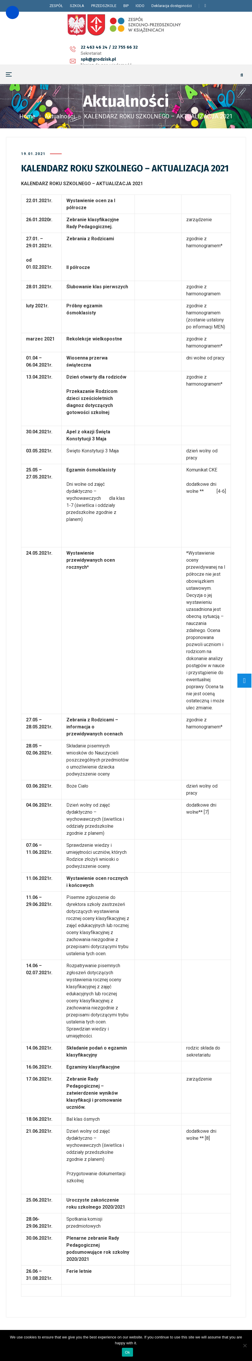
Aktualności (60, 116)
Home (27, 116)
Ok (127, 1352)
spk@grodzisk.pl (106, 50)
